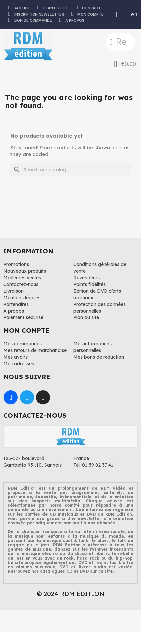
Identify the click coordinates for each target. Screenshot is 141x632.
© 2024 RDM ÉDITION (70, 594)
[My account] (116, 14)
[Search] (70, 169)
